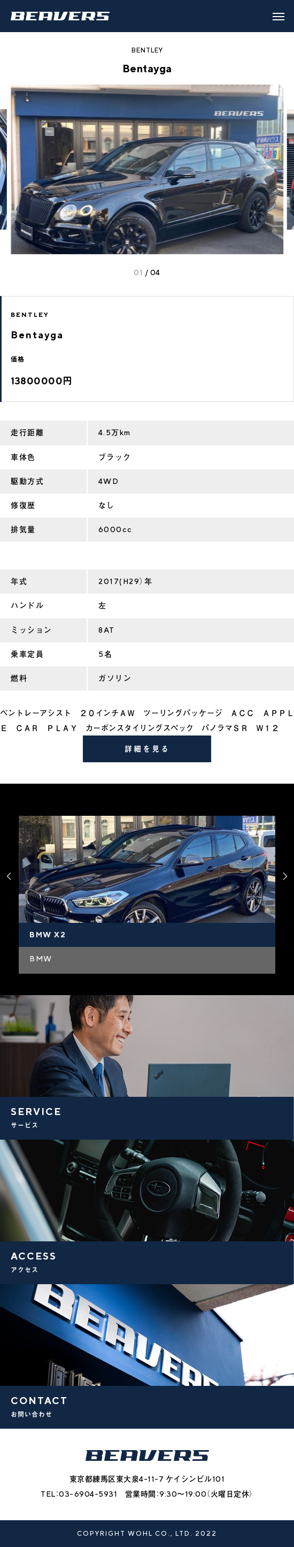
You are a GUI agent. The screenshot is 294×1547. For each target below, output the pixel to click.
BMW (40, 958)
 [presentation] (9, 876)
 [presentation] (285, 876)
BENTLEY (147, 50)
